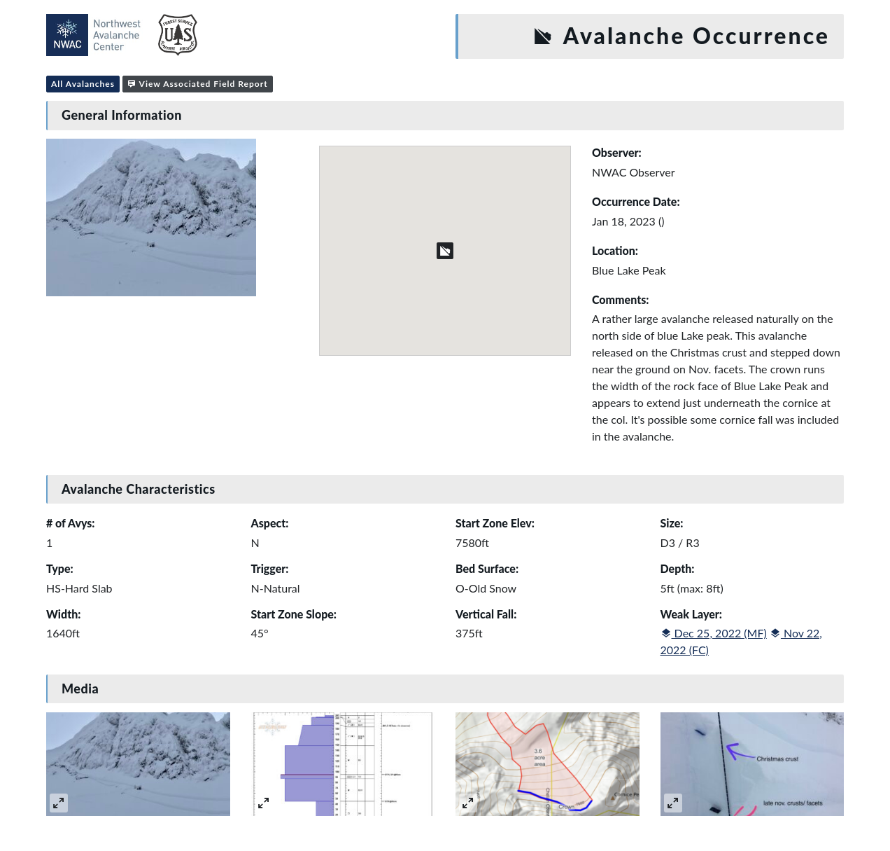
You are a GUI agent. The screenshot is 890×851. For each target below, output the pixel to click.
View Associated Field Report (197, 83)
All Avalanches (83, 83)
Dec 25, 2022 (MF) (714, 632)
